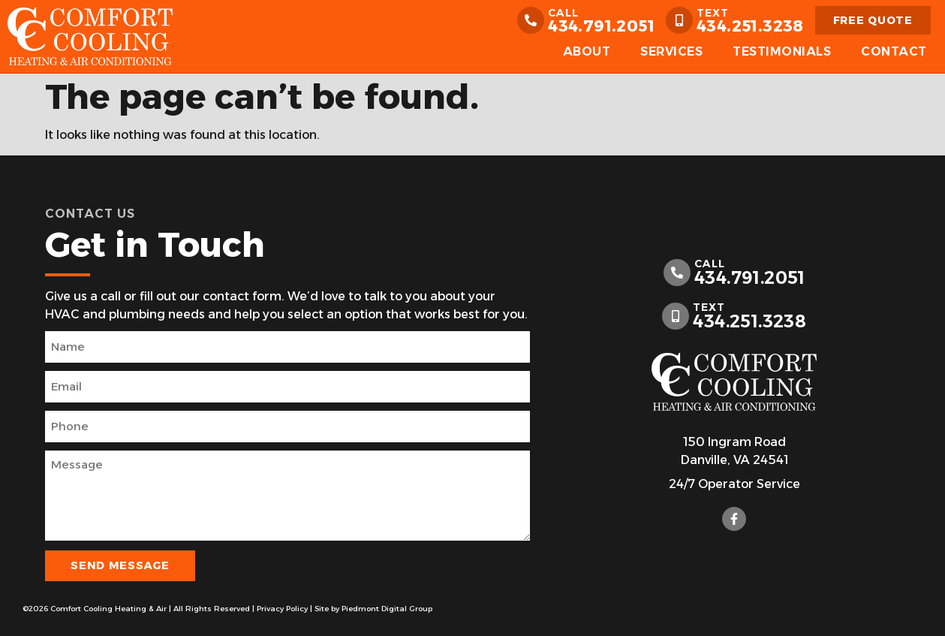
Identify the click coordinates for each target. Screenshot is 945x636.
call (563, 13)
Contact (894, 51)
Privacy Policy (282, 608)
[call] (530, 20)
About (587, 51)
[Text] (679, 20)
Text (713, 13)
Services (671, 51)
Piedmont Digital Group (387, 608)
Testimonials (782, 51)
